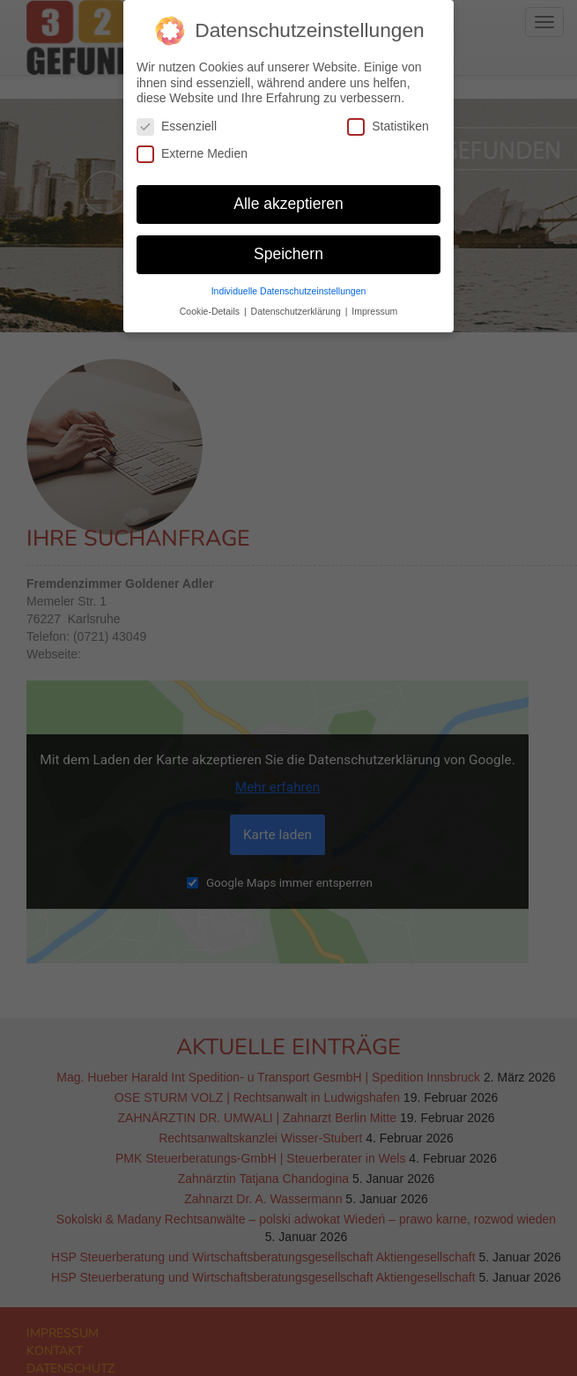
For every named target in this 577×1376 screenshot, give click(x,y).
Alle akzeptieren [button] (288, 194)
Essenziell (177, 116)
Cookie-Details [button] (211, 301)
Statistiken (388, 116)
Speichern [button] (288, 244)
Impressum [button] (374, 301)
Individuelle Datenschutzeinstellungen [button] (288, 281)
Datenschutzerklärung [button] (297, 301)
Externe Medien (192, 144)
